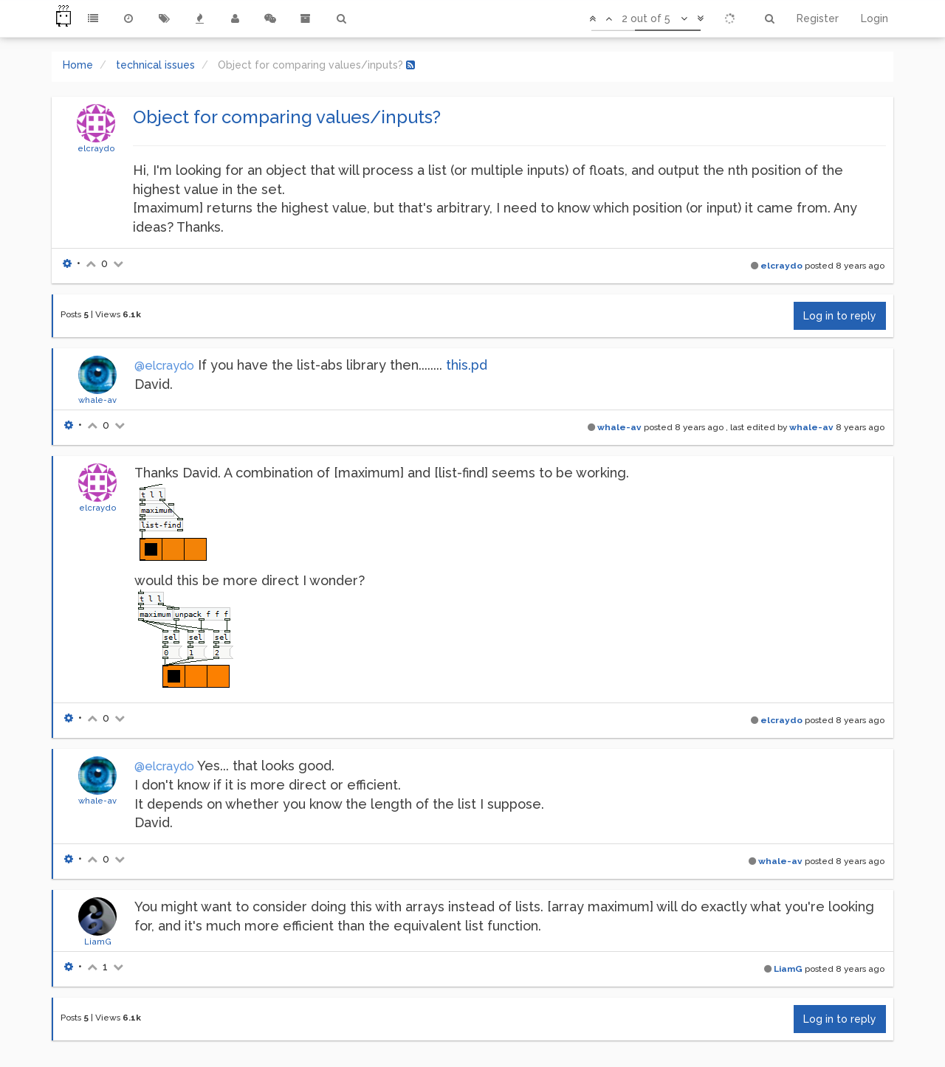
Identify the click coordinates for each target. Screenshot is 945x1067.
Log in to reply (839, 316)
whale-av (97, 400)
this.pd (466, 365)
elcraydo (96, 148)
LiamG (97, 941)
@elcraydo (164, 366)
